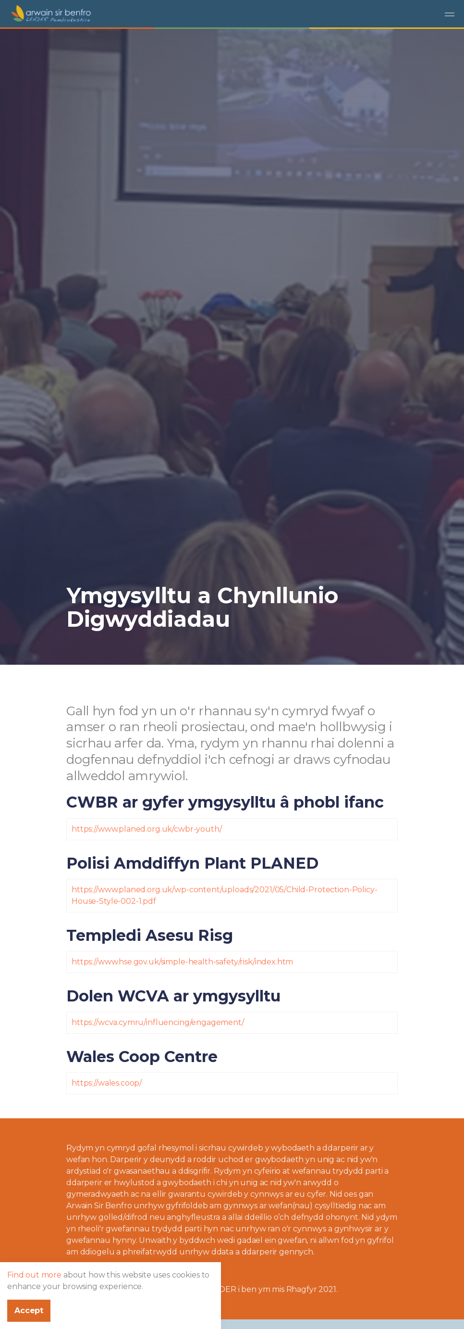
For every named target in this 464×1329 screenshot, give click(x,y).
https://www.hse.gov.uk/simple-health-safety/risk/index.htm (182, 961)
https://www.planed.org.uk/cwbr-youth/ (146, 829)
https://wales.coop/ (107, 1083)
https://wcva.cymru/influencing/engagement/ (158, 1022)
